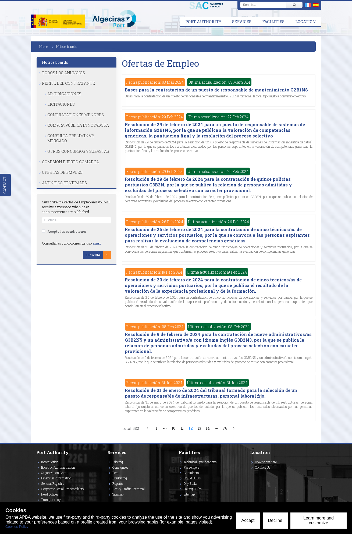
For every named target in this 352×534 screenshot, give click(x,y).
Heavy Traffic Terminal (128, 489)
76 (225, 428)
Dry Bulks (191, 483)
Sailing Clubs (193, 489)
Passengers (192, 467)
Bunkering (119, 478)
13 (199, 428)
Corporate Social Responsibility (62, 489)
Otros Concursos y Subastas (78, 151)
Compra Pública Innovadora (78, 125)
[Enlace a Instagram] (251, 475)
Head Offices (49, 494)
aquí (97, 243)
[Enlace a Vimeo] (252, 475)
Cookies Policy (16, 527)
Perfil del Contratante (68, 83)
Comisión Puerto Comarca (70, 161)
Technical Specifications (200, 462)
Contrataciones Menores (75, 114)
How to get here (266, 462)
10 (173, 428)
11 (182, 428)
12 (191, 428)
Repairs (117, 483)
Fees (115, 473)
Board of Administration (58, 467)
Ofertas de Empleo (62, 172)
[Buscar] (294, 5)
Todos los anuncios (63, 72)
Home (43, 46)
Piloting (117, 462)
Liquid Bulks (192, 478)
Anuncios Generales (64, 182)
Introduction (49, 462)
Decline (275, 520)
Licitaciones (61, 104)
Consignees (120, 467)
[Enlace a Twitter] (250, 475)
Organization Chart (54, 473)
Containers (191, 473)
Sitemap (117, 494)
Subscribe (93, 255)
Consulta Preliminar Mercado (70, 138)
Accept (248, 520)
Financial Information (56, 478)
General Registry (52, 483)
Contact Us (263, 467)
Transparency (51, 499)
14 (208, 428)
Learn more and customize (318, 520)
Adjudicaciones (64, 93)
